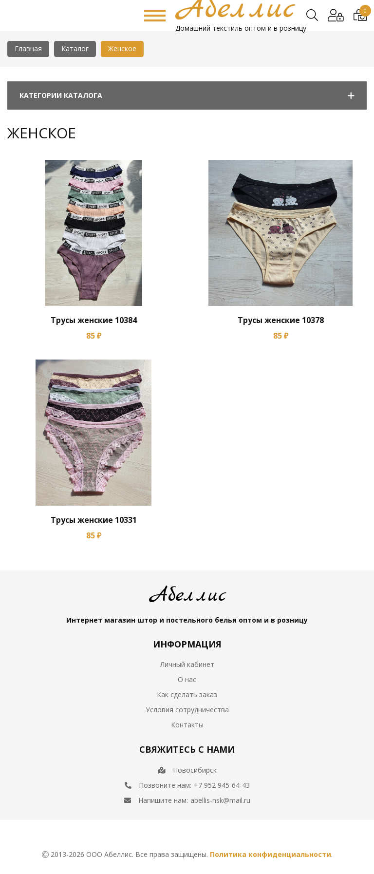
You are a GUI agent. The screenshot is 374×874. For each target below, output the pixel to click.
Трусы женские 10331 (94, 519)
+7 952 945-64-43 (222, 785)
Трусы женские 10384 (94, 320)
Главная (28, 48)
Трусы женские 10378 (281, 320)
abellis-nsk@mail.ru (220, 800)
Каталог (75, 48)
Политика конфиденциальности (270, 854)
